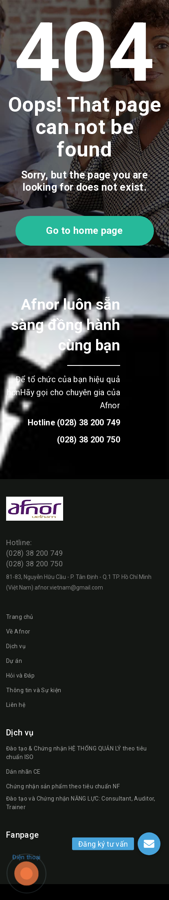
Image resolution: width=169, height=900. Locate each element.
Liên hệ (15, 705)
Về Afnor (18, 631)
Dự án (14, 661)
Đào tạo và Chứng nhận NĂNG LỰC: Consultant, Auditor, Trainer (81, 802)
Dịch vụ (16, 646)
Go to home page (84, 230)
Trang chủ (19, 617)
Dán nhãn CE (23, 771)
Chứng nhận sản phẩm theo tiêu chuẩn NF (63, 786)
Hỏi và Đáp (20, 675)
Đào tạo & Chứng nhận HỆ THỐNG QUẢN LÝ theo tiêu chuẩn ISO (76, 752)
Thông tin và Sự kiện (33, 690)
